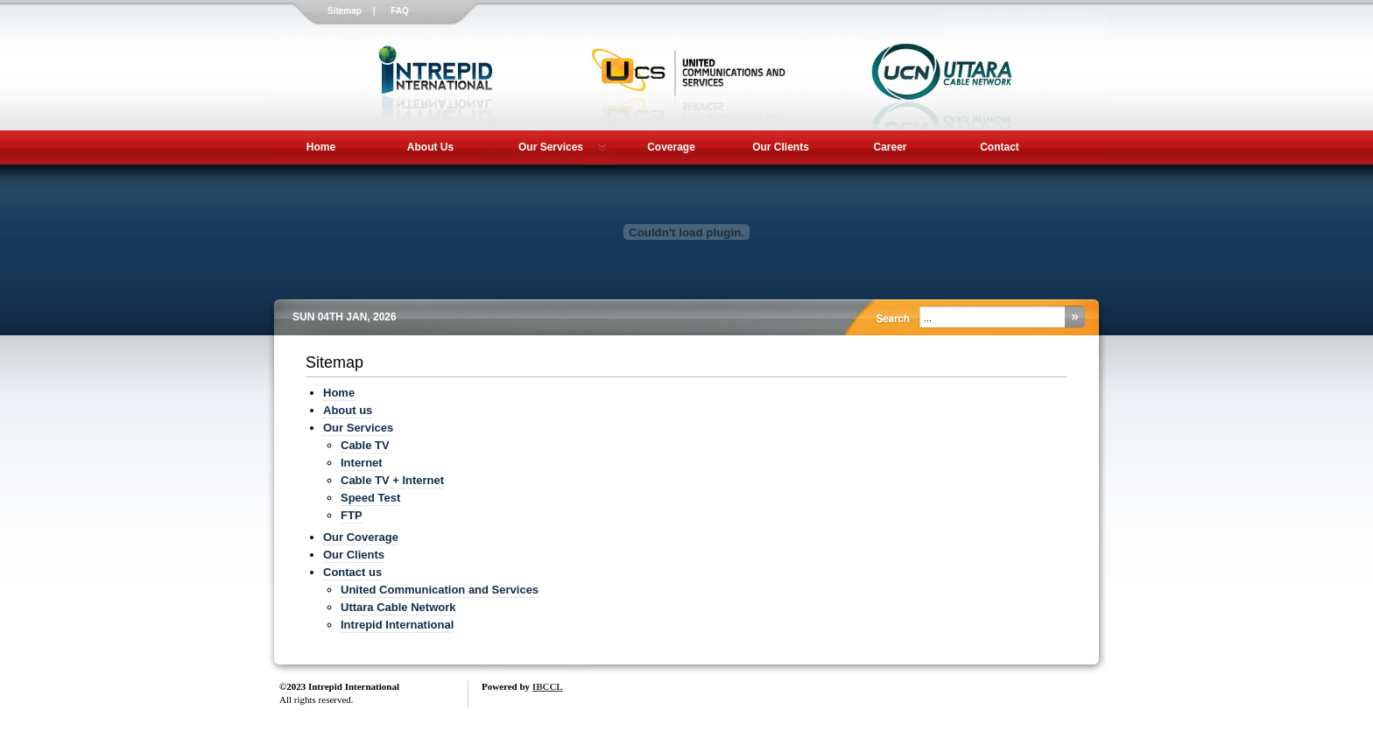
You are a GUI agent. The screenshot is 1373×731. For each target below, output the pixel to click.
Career (889, 147)
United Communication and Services (440, 589)
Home (320, 147)
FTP (352, 515)
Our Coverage (360, 537)
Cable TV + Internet (392, 480)
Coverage (671, 147)
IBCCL (547, 686)
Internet (362, 462)
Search (1073, 317)
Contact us (352, 572)
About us (347, 410)
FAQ (400, 11)
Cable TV (365, 445)
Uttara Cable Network (398, 607)
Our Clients (780, 147)
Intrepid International (397, 624)
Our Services (550, 147)
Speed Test (370, 497)
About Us (430, 147)
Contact (999, 147)
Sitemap (344, 11)
